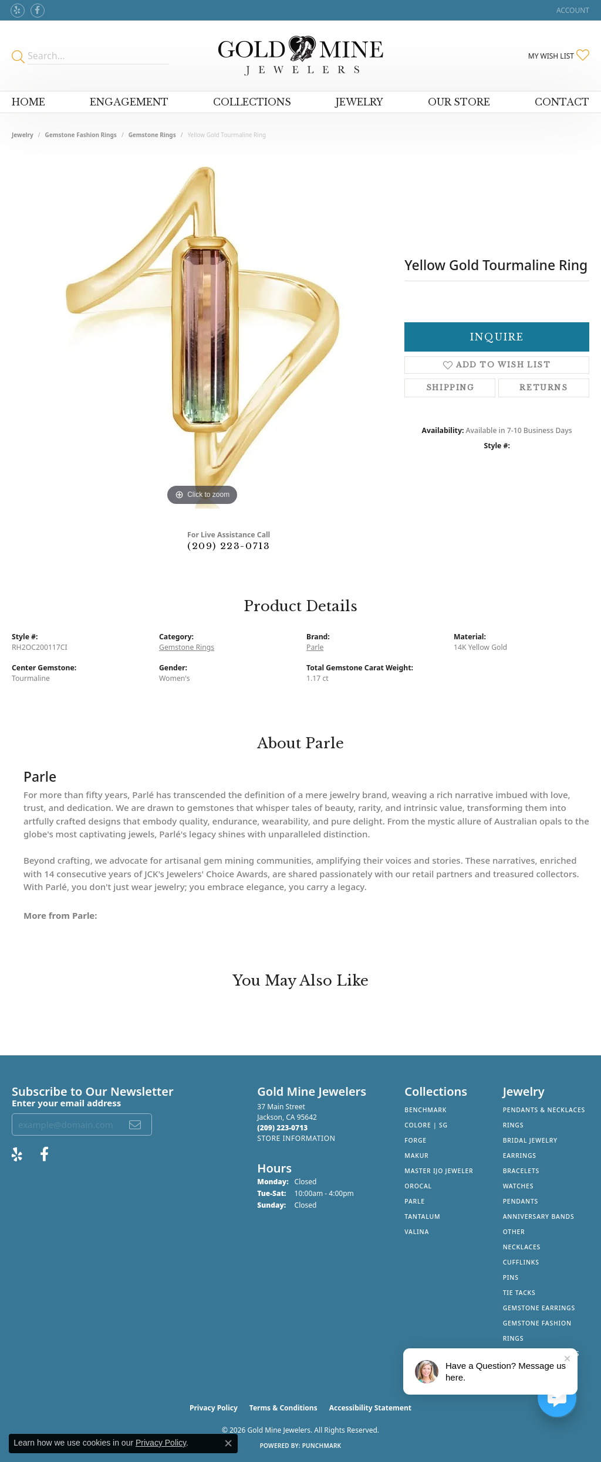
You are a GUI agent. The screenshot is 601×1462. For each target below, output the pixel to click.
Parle (314, 647)
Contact (562, 102)
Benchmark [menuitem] (425, 1110)
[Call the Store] (282, 1128)
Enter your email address (66, 1103)
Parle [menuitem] (414, 1201)
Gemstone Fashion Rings (81, 135)
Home (28, 102)
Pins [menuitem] (511, 1277)
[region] (202, 333)
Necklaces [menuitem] (522, 1247)
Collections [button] (252, 102)
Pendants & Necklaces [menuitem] (544, 1110)
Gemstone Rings (152, 135)
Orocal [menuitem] (418, 1186)
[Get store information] (296, 1138)
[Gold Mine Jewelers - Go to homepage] (301, 56)
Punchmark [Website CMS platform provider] (322, 1445)
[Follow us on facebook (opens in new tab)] (38, 11)
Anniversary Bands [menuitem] (539, 1216)
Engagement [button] (129, 102)
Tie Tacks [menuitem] (519, 1293)
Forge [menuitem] (415, 1140)
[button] (571, 10)
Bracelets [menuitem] (521, 1171)
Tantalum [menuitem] (422, 1216)
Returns (543, 387)
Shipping (450, 387)
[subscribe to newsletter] (135, 1124)
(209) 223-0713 (228, 545)
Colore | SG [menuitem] (426, 1125)
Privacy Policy (214, 1408)
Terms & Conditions (283, 1408)
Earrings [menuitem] (519, 1155)
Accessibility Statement (370, 1408)
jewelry (22, 135)
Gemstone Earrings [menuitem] (539, 1308)
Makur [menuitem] (416, 1155)
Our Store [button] (459, 102)
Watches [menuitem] (518, 1186)
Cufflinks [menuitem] (521, 1262)
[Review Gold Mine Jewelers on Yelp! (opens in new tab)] (18, 11)
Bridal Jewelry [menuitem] (530, 1140)
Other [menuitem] (514, 1232)
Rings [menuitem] (513, 1125)
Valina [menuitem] (416, 1232)
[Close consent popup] (228, 1443)
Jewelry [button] (359, 102)
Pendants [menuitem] (520, 1201)
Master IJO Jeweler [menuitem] (438, 1171)
